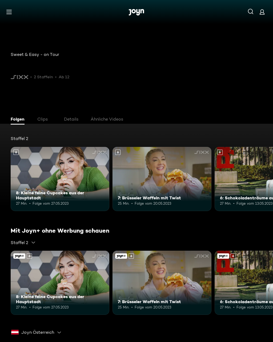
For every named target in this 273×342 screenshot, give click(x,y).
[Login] (262, 12)
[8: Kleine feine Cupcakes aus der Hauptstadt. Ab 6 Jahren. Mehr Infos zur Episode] (60, 179)
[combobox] (23, 242)
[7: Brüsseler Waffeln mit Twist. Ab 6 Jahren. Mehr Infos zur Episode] (162, 179)
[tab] (19, 120)
